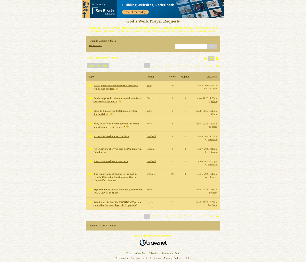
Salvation (153, 253)
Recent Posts (95, 45)
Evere (214, 205)
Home (129, 253)
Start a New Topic (98, 65)
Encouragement (139, 258)
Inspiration (155, 258)
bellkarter (212, 177)
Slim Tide (212, 88)
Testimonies (122, 258)
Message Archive (173, 258)
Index (113, 40)
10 (205, 65)
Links (187, 258)
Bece (214, 192)
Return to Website (98, 40)
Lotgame (212, 151)
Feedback (212, 139)
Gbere (214, 101)
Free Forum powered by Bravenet (153, 235)
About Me (140, 253)
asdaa (214, 126)
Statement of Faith (170, 253)
